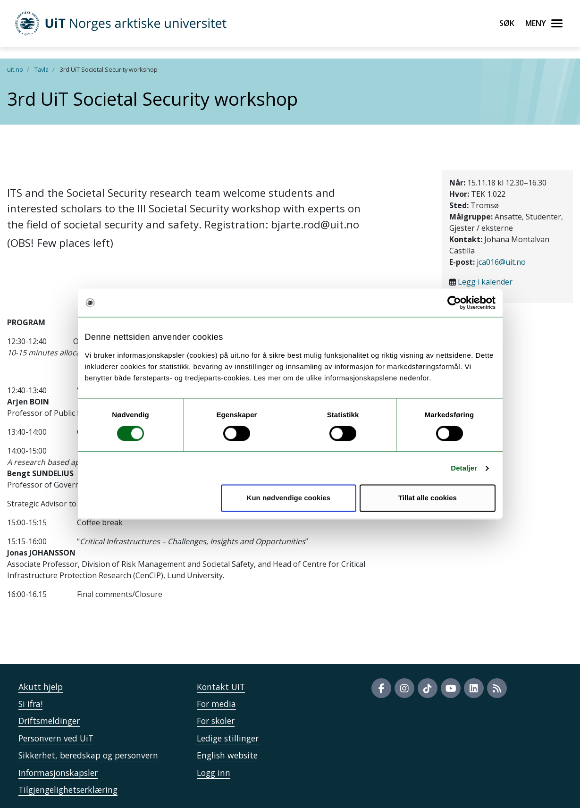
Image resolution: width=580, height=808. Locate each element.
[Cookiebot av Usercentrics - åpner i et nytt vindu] (454, 302)
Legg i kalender (485, 282)
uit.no (15, 69)
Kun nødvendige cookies (289, 498)
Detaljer (464, 468)
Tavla (41, 69)
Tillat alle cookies (427, 498)
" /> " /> (290, 404)
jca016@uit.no (501, 262)
